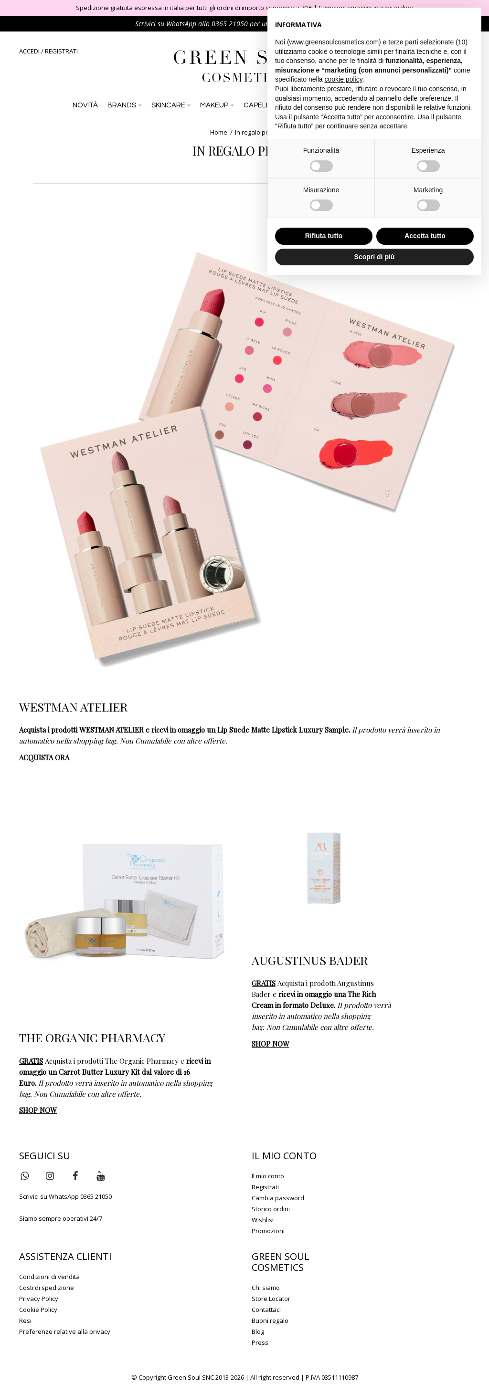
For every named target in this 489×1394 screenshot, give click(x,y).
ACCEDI (29, 51)
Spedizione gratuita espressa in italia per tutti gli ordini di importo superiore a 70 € (194, 7)
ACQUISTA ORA (44, 757)
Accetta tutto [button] (425, 236)
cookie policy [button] (343, 79)
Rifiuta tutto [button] (324, 236)
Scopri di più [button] (374, 257)
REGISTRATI (61, 51)
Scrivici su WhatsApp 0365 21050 (65, 1196)
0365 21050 (230, 23)
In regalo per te (257, 132)
